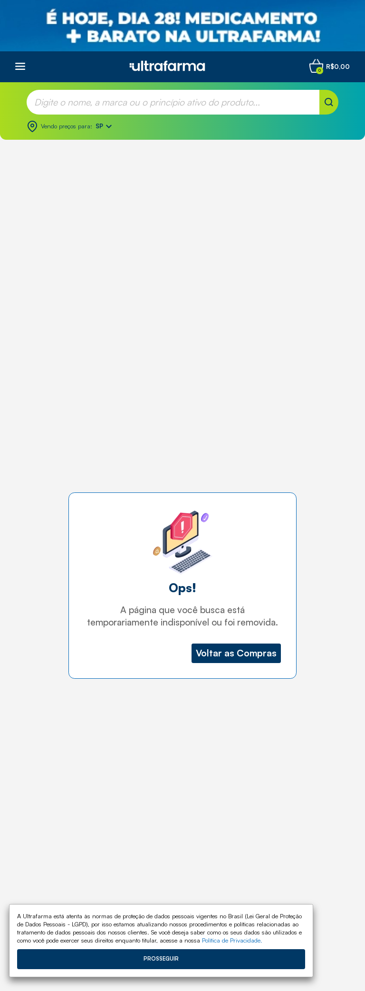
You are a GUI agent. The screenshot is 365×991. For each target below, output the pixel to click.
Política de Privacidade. (232, 940)
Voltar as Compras (236, 653)
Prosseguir (161, 958)
